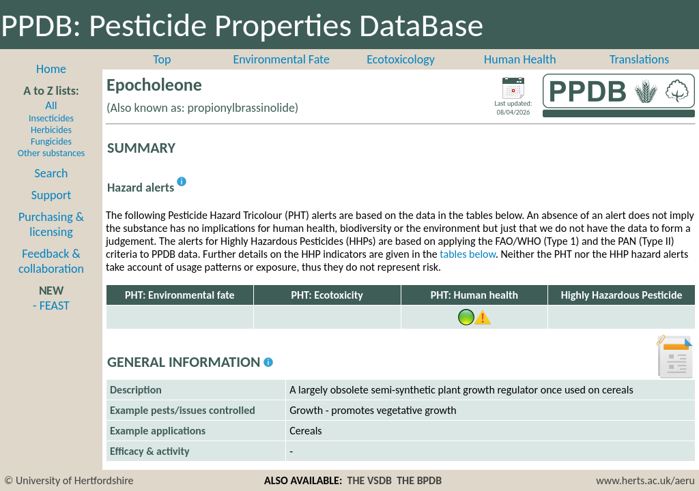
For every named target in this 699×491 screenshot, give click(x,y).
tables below (468, 254)
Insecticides (51, 118)
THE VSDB (369, 480)
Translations (639, 59)
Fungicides (51, 141)
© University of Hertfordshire (69, 480)
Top (162, 59)
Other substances (51, 153)
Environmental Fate (281, 59)
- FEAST (51, 305)
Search (51, 173)
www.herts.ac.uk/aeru (645, 480)
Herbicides (51, 130)
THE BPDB (419, 480)
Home (51, 68)
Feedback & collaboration (51, 261)
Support (51, 195)
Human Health (520, 59)
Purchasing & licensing (51, 224)
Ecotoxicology (401, 59)
